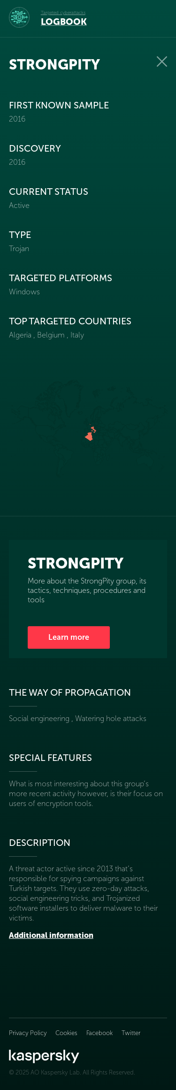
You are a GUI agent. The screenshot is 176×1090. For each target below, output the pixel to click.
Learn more (68, 637)
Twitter (131, 1032)
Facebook (99, 1032)
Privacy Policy (28, 1032)
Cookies (66, 1032)
